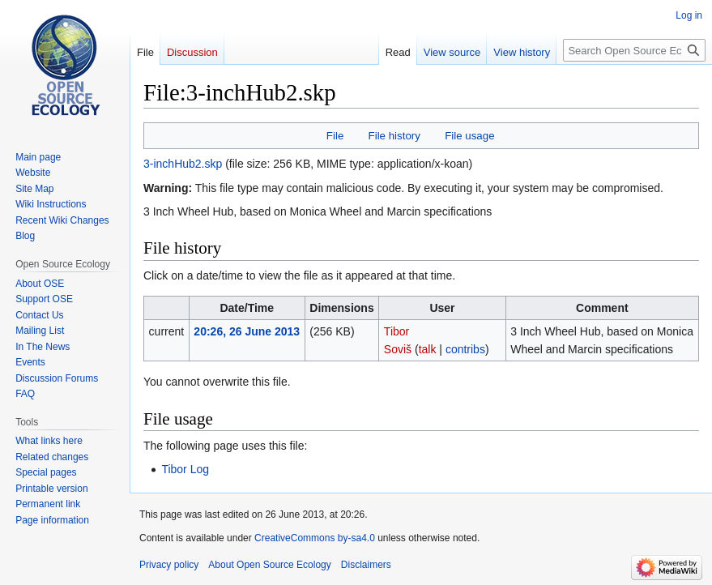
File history (394, 136)
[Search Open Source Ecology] (634, 50)
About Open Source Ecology (269, 564)
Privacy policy (168, 564)
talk (428, 349)
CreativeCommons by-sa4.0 (314, 538)
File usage (469, 136)
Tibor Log (185, 469)
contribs (465, 349)
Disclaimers (366, 564)
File (334, 136)
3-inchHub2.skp (182, 163)
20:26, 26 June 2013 (247, 331)
